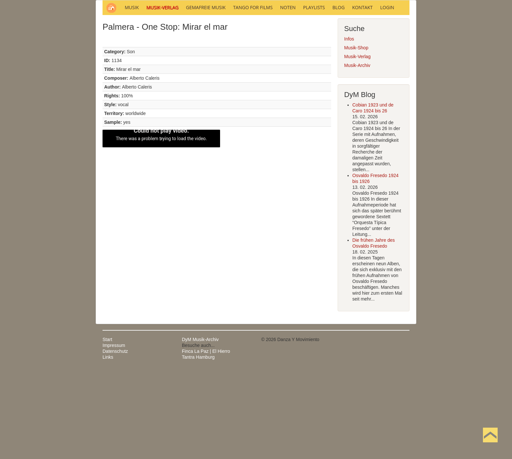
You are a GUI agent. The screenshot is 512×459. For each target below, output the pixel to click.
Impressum (114, 433)
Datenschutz (115, 439)
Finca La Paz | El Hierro (206, 439)
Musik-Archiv (357, 153)
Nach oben (490, 445)
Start (107, 427)
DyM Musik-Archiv (200, 427)
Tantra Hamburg (198, 445)
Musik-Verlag (357, 144)
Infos (349, 127)
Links (108, 445)
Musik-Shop (356, 136)
